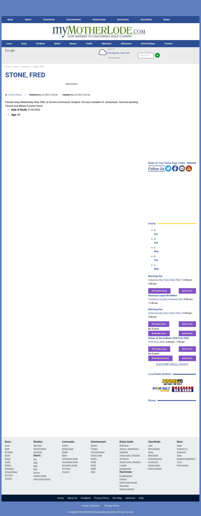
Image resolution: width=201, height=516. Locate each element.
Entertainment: (98, 441)
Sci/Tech (9, 475)
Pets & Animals (155, 468)
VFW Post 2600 (156, 341)
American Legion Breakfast (162, 295)
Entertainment (73, 19)
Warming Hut (155, 276)
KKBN (93, 468)
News (10, 19)
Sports (28, 19)
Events (65, 445)
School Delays (148, 43)
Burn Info (125, 53)
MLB (35, 462)
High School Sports (41, 479)
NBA (35, 466)
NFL (35, 459)
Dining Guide (99, 19)
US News (40, 43)
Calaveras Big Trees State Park (164, 280)
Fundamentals (126, 476)
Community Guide (70, 458)
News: (8, 441)
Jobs (150, 445)
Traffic (89, 43)
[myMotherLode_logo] (99, 31)
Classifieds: (154, 441)
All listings (124, 445)
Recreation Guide (69, 465)
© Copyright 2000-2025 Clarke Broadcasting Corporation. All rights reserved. (100, 512)
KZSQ (93, 465)
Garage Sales (154, 465)
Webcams (106, 43)
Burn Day (37, 445)
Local (9, 43)
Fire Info (65, 472)
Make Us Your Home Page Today (166, 163)
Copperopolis (125, 468)
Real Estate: (126, 471)
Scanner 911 (182, 449)
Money (73, 43)
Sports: (37, 455)
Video (179, 455)
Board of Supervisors (186, 458)
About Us (72, 498)
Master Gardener (127, 489)
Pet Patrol (66, 468)
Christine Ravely (15, 95)
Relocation (124, 486)
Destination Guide (70, 462)
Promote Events (155, 458)
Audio (179, 445)
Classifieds (146, 19)
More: (180, 441)
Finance (123, 479)
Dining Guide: (127, 441)
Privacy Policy (101, 498)
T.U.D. (179, 462)
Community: (68, 441)
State (24, 43)
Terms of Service (90, 505)
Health (65, 452)
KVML (93, 462)
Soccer (36, 472)
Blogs (64, 455)
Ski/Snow (37, 452)
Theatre (94, 449)
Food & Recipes (98, 452)
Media (166, 19)
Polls (93, 472)
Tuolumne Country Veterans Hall (165, 299)
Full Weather (113, 53)
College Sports (39, 476)
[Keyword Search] (146, 55)
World (57, 43)
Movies (94, 445)
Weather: (38, 441)
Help (141, 498)
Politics (8, 465)
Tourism (168, 43)
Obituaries (126, 43)
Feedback (86, 498)
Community (49, 19)
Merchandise (154, 449)
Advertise (130, 498)
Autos (150, 452)
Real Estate (123, 19)
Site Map (117, 498)
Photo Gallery (183, 465)
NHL (35, 469)
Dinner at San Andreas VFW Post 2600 (168, 338)
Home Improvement (128, 482)
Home (60, 498)
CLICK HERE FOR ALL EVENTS (172, 364)
